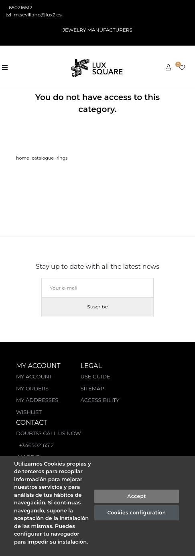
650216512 (20, 7)
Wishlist (29, 412)
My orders (32, 388)
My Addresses (37, 400)
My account (34, 376)
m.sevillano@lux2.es (34, 15)
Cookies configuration (137, 513)
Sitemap (92, 388)
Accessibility (100, 400)
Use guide (95, 376)
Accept (136, 496)
